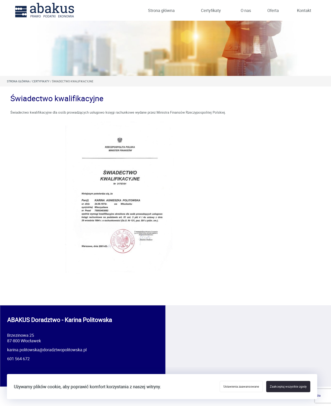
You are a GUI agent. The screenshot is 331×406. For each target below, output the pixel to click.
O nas (246, 10)
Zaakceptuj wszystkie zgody (288, 387)
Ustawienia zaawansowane (241, 387)
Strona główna (161, 10)
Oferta (273, 10)
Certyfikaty (211, 10)
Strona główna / (19, 81)
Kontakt (304, 10)
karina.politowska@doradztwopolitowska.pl (47, 349)
